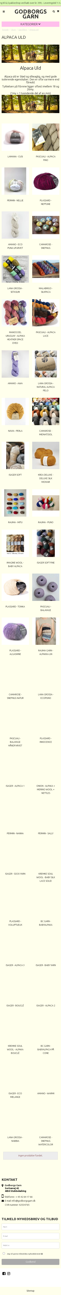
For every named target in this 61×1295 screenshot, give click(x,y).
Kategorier (30, 24)
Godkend (30, 1261)
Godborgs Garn (30, 14)
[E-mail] (30, 1236)
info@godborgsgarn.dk (23, 1200)
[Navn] (30, 1227)
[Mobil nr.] (30, 1246)
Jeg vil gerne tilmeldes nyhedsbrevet (32, 1253)
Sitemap (30, 1290)
